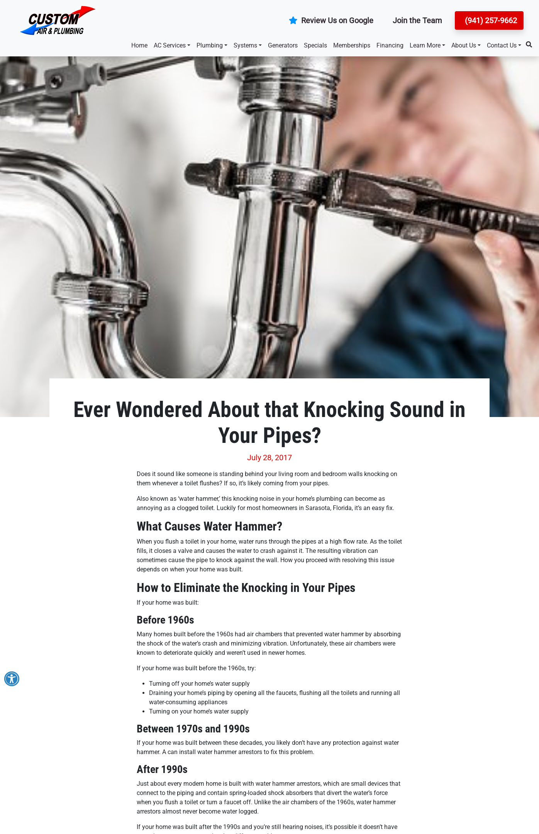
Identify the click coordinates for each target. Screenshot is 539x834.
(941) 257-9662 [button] (490, 20)
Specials (315, 45)
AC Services (170, 45)
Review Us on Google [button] (331, 20)
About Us (463, 45)
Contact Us (502, 45)
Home (139, 45)
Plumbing (210, 45)
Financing (389, 45)
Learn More (425, 45)
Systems (245, 45)
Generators (283, 45)
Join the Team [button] (417, 20)
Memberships (351, 45)
